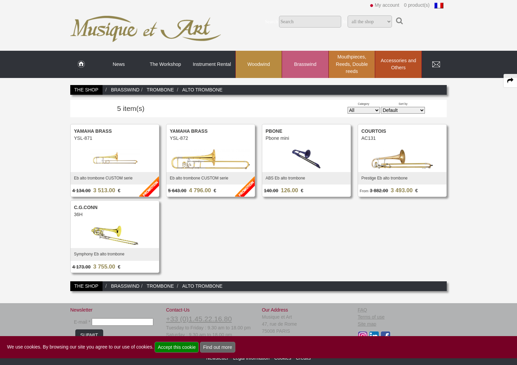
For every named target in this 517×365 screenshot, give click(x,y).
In (345, 21)
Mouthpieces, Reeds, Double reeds (352, 64)
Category (363, 104)
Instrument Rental (212, 64)
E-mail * (82, 322)
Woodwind (258, 64)
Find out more (217, 347)
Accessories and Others (398, 64)
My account (387, 5)
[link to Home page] (81, 64)
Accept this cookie (177, 347)
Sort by (403, 104)
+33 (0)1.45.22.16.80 (199, 319)
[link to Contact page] (436, 64)
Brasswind (305, 64)
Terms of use (371, 317)
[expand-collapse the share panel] (510, 80)
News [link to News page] (119, 64)
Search (271, 21)
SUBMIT (89, 335)
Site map (367, 324)
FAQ (362, 310)
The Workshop (165, 64)
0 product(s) (417, 5)
